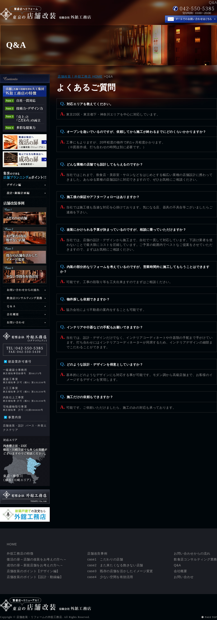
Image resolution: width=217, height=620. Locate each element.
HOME (12, 544)
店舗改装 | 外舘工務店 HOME (80, 76)
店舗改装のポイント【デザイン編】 (33, 571)
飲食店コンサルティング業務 (195, 559)
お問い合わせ (184, 577)
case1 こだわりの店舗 (105, 559)
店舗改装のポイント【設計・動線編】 (35, 577)
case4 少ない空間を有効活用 (110, 577)
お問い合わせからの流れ (192, 553)
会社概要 (180, 571)
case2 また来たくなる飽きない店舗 (115, 565)
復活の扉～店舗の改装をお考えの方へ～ (37, 559)
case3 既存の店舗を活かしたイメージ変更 (120, 571)
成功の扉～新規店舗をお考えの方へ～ (35, 565)
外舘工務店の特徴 (20, 553)
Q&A (177, 565)
